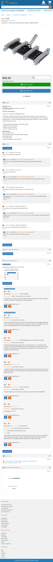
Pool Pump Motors (5, 511)
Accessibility (4, 526)
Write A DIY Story (8, 253)
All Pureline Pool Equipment (20, 15)
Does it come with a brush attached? (11, 154)
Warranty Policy (4, 540)
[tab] (26, 102)
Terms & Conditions (5, 543)
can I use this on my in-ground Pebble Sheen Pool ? (15, 208)
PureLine (8, 15)
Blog (2, 550)
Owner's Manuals (5, 523)
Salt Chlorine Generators (7, 510)
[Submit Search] (50, 7)
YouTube (3, 557)
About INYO (4, 533)
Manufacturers (4, 521)
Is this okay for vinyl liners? (9, 172)
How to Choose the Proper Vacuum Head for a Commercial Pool (21, 461)
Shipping (3, 535)
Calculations (4, 518)
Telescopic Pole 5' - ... (13, 486)
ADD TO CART (26, 84)
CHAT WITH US (26, 91)
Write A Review (7, 283)
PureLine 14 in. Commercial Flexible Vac (22, 215)
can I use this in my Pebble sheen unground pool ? (14, 227)
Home (2, 15)
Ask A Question (7, 148)
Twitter (2, 555)
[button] (5, 49)
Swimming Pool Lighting (6, 506)
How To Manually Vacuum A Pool (13, 462)
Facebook (3, 553)
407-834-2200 (21, 10)
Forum (2, 551)
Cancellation (4, 536)
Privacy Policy (4, 525)
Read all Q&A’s (7, 245)
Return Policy (4, 538)
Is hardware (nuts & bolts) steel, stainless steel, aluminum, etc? (18, 189)
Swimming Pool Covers (6, 504)
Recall (2, 542)
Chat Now (12, 10)
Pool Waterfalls (4, 508)
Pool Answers (4, 520)
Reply (4, 156)
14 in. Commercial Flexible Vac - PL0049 (21, 196)
